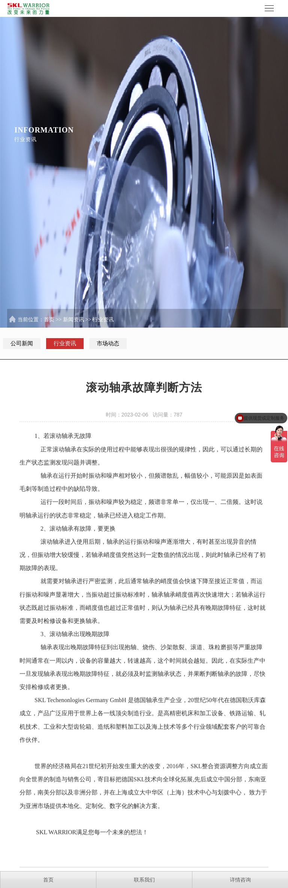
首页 (49, 321)
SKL (40, 702)
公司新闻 (21, 343)
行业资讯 (103, 321)
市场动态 (108, 343)
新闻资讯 (73, 321)
